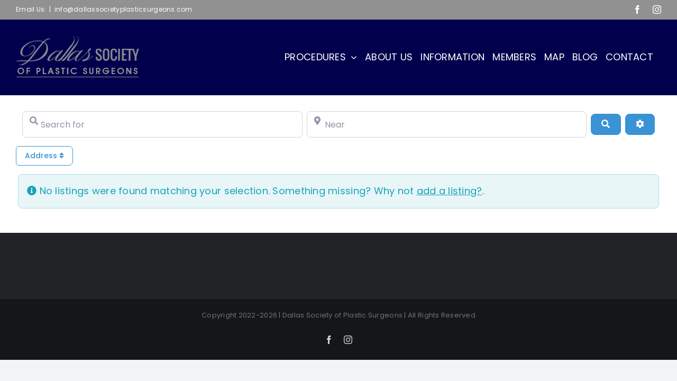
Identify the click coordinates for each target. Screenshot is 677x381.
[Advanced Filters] (640, 124)
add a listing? (449, 190)
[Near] (447, 124)
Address (44, 155)
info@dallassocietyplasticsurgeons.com (123, 9)
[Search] (605, 124)
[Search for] (162, 124)
